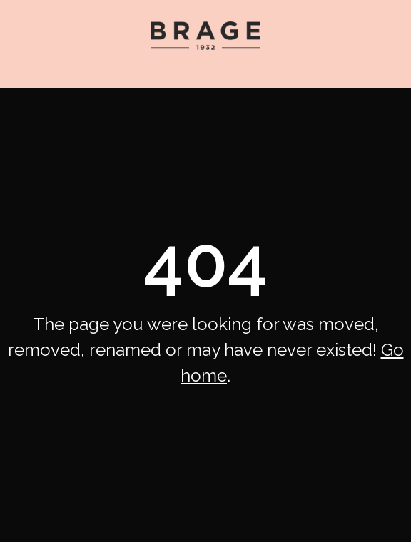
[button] (205, 69)
